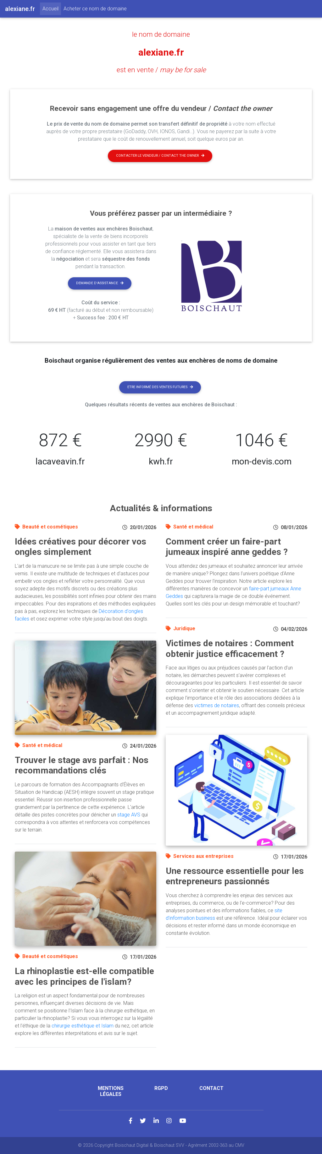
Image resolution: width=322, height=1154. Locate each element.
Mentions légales (111, 1091)
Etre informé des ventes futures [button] (160, 387)
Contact (211, 1088)
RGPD (161, 1088)
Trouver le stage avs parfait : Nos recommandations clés (81, 765)
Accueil (51, 8)
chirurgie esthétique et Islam (83, 1026)
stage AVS (128, 815)
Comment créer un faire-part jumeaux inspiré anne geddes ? (227, 546)
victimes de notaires (216, 705)
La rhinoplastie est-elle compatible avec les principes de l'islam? (84, 976)
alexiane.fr (161, 52)
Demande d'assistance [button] (100, 283)
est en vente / (161, 70)
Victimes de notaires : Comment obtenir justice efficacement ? (230, 648)
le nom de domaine (161, 34)
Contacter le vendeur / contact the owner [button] (160, 156)
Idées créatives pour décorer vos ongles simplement (80, 546)
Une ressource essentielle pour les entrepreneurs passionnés (235, 876)
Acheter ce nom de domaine (95, 9)
